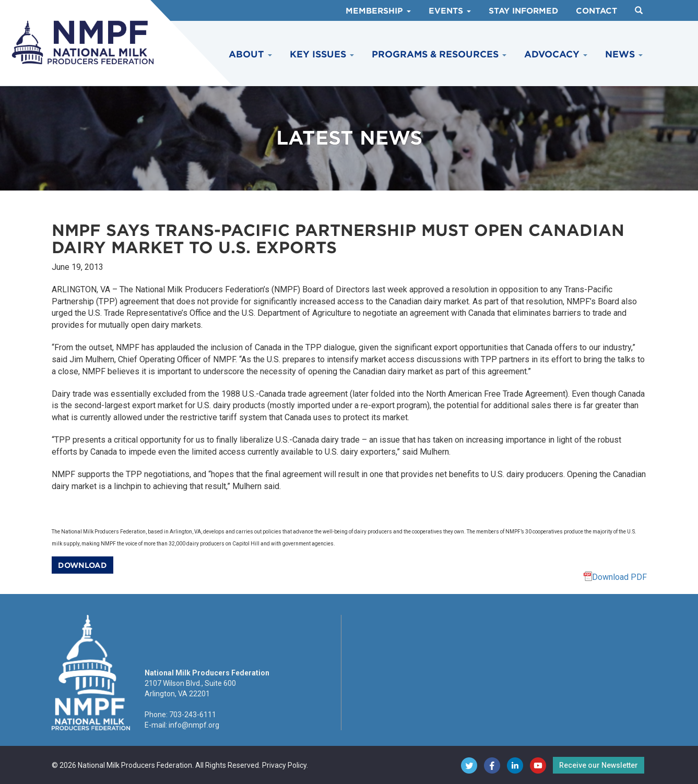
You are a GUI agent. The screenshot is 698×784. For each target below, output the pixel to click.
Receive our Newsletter (598, 765)
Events (450, 11)
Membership (378, 11)
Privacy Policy (284, 765)
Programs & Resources (439, 54)
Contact (596, 11)
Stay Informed (523, 11)
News (624, 54)
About (250, 54)
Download (82, 565)
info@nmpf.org (194, 725)
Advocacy (555, 54)
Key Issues (322, 54)
